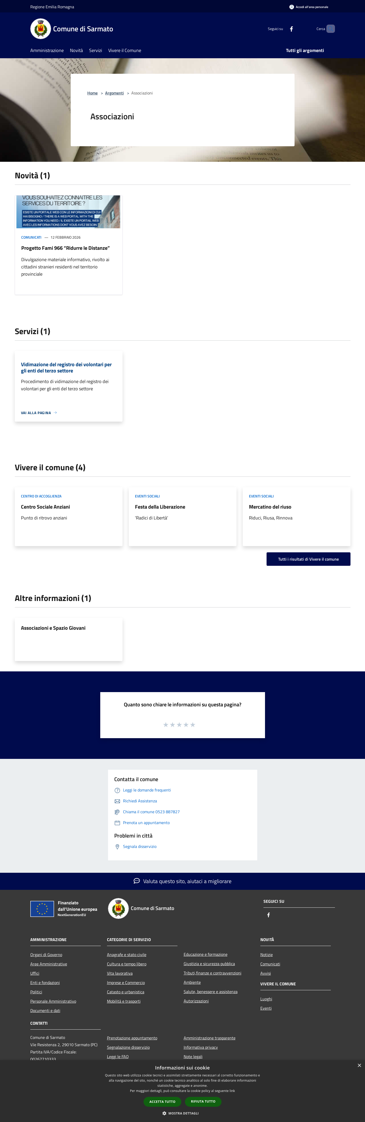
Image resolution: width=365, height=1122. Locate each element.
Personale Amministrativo (53, 1001)
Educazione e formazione (205, 954)
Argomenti (114, 93)
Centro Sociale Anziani (45, 507)
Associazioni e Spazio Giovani (53, 628)
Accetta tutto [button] (162, 1101)
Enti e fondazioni (45, 982)
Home (92, 93)
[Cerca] (329, 29)
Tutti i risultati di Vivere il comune (308, 559)
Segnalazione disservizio (128, 1047)
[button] (182, 1113)
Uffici (34, 973)
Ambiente (192, 982)
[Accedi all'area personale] (309, 7)
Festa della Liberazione (160, 507)
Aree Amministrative (48, 964)
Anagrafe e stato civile (126, 954)
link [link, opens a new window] (232, 1091)
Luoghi (266, 999)
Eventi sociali (147, 496)
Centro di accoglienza (41, 496)
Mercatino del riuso (270, 507)
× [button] (359, 1066)
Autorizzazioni (196, 1001)
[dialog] (182, 1091)
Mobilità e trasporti (124, 1001)
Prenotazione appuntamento (132, 1038)
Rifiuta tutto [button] (203, 1101)
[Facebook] (282, 28)
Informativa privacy (201, 1047)
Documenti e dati (45, 1010)
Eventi (266, 1008)
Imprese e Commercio (126, 982)
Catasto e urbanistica (125, 992)
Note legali (193, 1056)
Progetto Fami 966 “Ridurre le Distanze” (65, 248)
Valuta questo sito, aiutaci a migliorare (183, 881)
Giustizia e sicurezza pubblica (209, 963)
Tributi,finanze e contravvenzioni (212, 973)
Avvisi (265, 973)
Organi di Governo (46, 954)
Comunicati (31, 237)
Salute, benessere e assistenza (211, 991)
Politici (36, 992)
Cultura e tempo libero (126, 964)
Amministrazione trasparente (209, 1038)
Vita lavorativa (120, 973)
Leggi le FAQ (118, 1056)
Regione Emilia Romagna (52, 7)
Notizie (266, 954)
